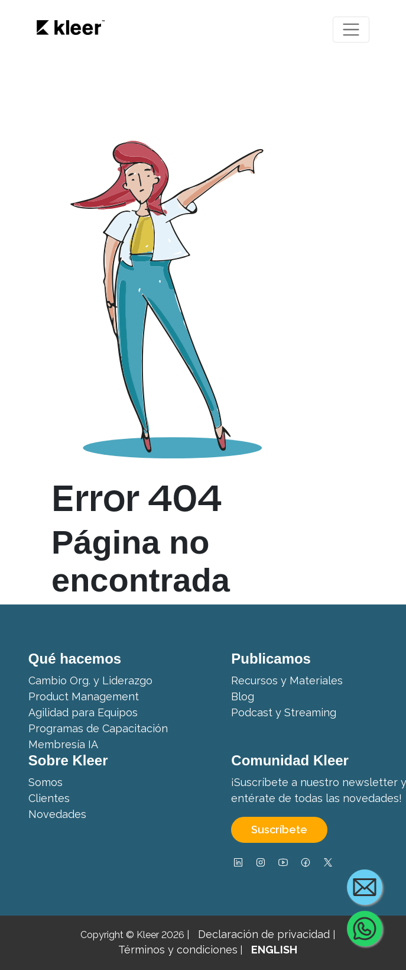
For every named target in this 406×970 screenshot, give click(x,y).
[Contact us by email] (364, 887)
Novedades (57, 814)
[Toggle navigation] (351, 30)
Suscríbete (279, 829)
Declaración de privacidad (265, 934)
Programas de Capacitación (98, 728)
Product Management (83, 696)
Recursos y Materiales (287, 680)
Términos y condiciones (178, 949)
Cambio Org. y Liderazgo (90, 680)
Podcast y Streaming (283, 712)
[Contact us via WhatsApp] (364, 928)
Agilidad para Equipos (83, 712)
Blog (242, 696)
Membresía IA (63, 744)
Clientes (49, 798)
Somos (45, 782)
